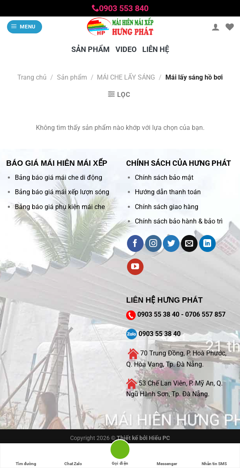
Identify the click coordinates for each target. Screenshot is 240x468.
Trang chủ (32, 77)
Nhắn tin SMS (214, 456)
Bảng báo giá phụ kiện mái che (60, 207)
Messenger (167, 456)
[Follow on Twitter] (171, 243)
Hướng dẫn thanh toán (168, 192)
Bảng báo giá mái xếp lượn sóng (62, 192)
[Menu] (24, 27)
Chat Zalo (73, 456)
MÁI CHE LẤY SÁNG (126, 77)
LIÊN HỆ (155, 49)
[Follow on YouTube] (135, 267)
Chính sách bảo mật (164, 177)
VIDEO (125, 49)
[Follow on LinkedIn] (207, 243)
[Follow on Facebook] (135, 243)
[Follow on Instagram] (153, 243)
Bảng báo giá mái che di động (58, 177)
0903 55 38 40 (158, 314)
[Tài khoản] (216, 27)
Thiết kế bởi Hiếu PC (143, 438)
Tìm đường (26, 456)
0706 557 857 (205, 314)
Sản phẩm (72, 77)
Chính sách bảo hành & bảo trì (179, 221)
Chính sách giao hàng (166, 207)
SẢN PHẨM (90, 49)
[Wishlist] (230, 27)
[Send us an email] (189, 243)
